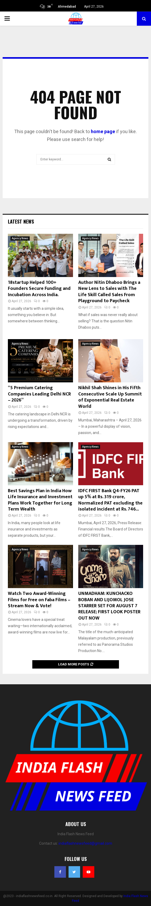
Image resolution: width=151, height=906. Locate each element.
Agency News (20, 238)
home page (103, 131)
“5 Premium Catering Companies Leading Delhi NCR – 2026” (39, 394)
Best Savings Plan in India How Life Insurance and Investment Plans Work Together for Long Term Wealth (40, 500)
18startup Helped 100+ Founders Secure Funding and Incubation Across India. (39, 289)
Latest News (21, 221)
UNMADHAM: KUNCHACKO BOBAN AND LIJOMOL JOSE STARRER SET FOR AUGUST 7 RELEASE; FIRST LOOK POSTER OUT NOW (109, 606)
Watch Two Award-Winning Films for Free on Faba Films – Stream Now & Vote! (39, 600)
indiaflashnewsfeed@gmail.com (85, 843)
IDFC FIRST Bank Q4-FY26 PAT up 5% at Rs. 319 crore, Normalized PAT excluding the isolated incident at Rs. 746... (110, 500)
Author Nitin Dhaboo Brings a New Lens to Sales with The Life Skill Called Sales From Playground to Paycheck (109, 292)
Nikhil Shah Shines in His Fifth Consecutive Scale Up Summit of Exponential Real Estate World (110, 397)
